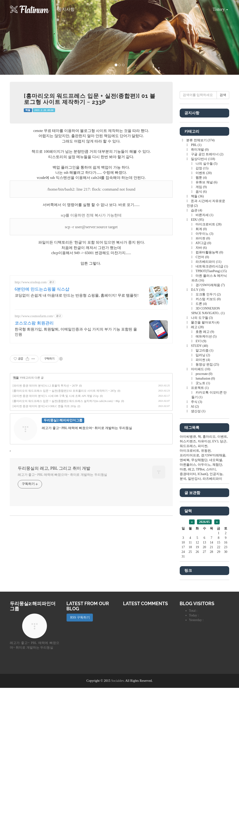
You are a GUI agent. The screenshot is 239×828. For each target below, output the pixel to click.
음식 (201, 191)
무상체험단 (199, 460)
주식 (196, 402)
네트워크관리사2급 (211, 266)
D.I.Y (197, 289)
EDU (197, 219)
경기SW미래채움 (210, 285)
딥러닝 (202, 355)
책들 (27, 110)
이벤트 (203, 173)
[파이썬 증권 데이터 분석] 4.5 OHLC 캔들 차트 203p (44, 406)
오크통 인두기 (208, 294)
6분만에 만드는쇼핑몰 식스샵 (42, 289)
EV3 (200, 341)
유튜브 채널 (206, 182)
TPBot (200, 469)
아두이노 (204, 233)
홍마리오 (209, 436)
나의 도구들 (201, 318)
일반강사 (194, 478)
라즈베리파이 (208, 261)
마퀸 (183, 469)
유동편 (206, 450)
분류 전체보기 (200, 140)
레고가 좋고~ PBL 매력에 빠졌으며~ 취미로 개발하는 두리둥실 (62, 474)
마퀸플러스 (188, 464)
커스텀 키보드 (208, 299)
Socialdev (117, 680)
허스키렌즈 (188, 441)
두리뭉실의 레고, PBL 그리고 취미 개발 (54, 468)
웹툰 (201, 177)
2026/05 (204, 522)
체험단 (217, 464)
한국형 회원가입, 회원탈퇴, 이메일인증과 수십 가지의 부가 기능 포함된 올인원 (76, 331)
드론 (201, 304)
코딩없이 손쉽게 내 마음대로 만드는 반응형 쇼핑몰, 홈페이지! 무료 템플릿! (77, 295)
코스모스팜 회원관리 (34, 323)
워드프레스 (188, 446)
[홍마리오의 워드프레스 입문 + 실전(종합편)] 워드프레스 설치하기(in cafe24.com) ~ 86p (66, 401)
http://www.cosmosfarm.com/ (34, 316)
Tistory (217, 8)
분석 (183, 478)
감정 (201, 168)
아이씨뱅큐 (188, 436)
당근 (223, 441)
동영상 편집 (207, 364)
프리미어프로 (189, 455)
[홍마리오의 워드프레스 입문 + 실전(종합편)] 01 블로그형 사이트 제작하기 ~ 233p (89, 98)
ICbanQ (203, 474)
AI (194, 406)
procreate (203, 374)
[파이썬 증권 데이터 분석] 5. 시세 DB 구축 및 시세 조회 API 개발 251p (55, 396)
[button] (18, 37)
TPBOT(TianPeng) (211, 271)
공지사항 (66, 9)
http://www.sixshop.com (31, 282)
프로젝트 (199, 388)
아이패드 (200, 369)
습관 (196, 210)
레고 (197, 327)
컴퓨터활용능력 (209, 252)
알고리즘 (204, 350)
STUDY (199, 346)
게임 (201, 187)
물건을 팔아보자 (204, 322)
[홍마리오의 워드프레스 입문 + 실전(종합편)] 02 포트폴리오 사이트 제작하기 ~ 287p (64, 390)
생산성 (197, 411)
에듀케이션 (206, 336)
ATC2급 (203, 243)
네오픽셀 (215, 460)
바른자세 (204, 215)
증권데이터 (188, 474)
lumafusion (205, 378)
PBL (195, 145)
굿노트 (202, 383)
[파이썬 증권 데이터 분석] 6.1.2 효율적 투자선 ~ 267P (45, 385)
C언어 (202, 257)
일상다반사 (202, 159)
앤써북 (185, 460)
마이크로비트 (208, 224)
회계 (201, 229)
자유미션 (204, 441)
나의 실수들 (206, 163)
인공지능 (216, 474)
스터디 (211, 469)
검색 (223, 95)
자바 (201, 247)
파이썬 (202, 238)
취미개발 (199, 149)
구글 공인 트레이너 (206, 154)
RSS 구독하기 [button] (80, 617)
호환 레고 (204, 332)
